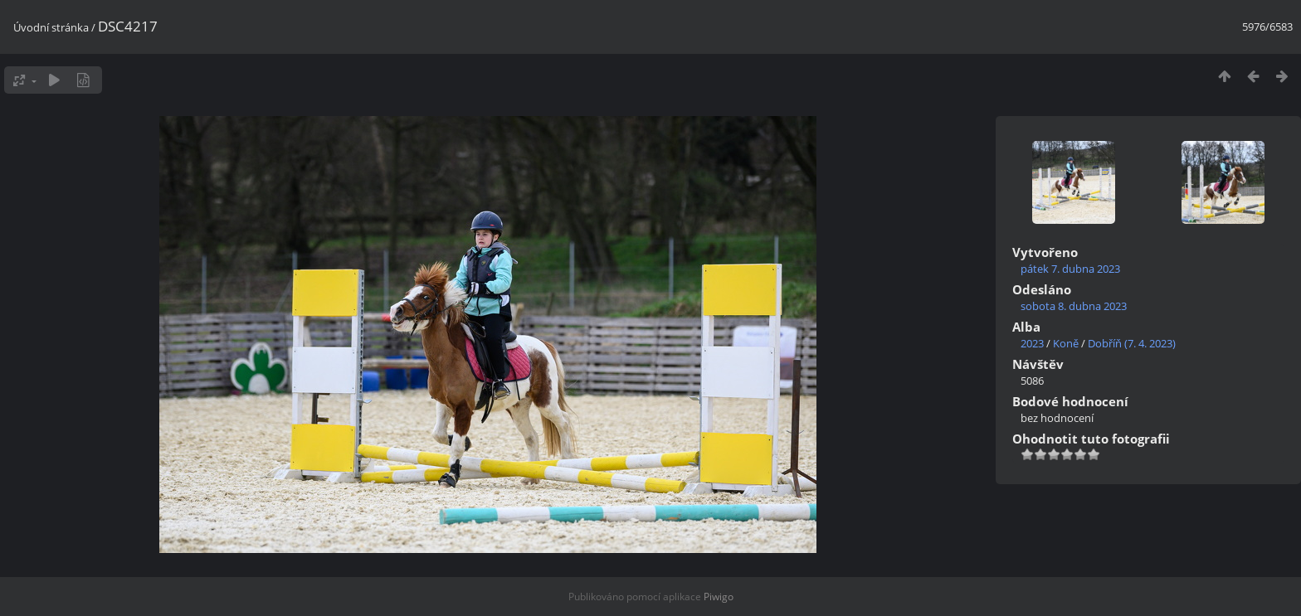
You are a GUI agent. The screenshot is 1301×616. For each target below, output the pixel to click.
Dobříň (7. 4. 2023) (1132, 343)
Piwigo (718, 596)
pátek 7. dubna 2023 (1070, 268)
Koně (1066, 343)
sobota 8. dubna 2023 (1074, 305)
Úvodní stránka (51, 27)
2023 (1032, 343)
